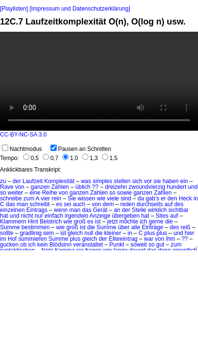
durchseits (149, 204)
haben (170, 181)
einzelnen (12, 210)
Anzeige (99, 215)
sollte (6, 233)
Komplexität (59, 181)
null (88, 233)
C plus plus (152, 233)
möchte (128, 221)
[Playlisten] (14, 8)
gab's (152, 198)
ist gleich (71, 233)
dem (108, 204)
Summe (10, 227)
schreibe (11, 198)
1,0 (70, 158)
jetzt (112, 221)
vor (148, 181)
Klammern (13, 221)
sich (137, 181)
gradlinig (30, 233)
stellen (122, 181)
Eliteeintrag (123, 238)
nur (39, 215)
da (140, 198)
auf (168, 204)
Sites (162, 215)
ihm (170, 238)
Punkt (117, 244)
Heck (185, 198)
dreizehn (116, 187)
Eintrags (37, 210)
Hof (12, 238)
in (130, 233)
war (148, 238)
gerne (156, 221)
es (59, 204)
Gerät (100, 210)
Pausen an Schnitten (80, 149)
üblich (82, 187)
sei (67, 204)
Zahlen (60, 187)
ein (184, 181)
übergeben (125, 215)
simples (102, 181)
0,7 (51, 158)
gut (160, 244)
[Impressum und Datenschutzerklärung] (79, 8)
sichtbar (178, 210)
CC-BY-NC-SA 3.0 (23, 134)
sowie (124, 192)
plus (75, 238)
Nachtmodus (22, 149)
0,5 (31, 158)
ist (98, 221)
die (169, 221)
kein (42, 244)
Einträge (152, 227)
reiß (186, 227)
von (19, 187)
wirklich (157, 210)
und (14, 215)
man (22, 204)
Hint (33, 221)
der (16, 181)
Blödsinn (61, 244)
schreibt (39, 204)
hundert (176, 187)
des (178, 204)
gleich (89, 238)
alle (135, 227)
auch (79, 204)
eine (34, 192)
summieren (32, 238)
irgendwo (76, 215)
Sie (72, 198)
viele (113, 198)
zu (3, 181)
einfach (54, 215)
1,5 (110, 158)
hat (4, 215)
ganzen (40, 187)
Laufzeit (33, 181)
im (3, 238)
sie (157, 181)
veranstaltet (88, 244)
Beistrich (51, 221)
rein (56, 198)
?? (95, 187)
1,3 (90, 158)
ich (143, 221)
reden (127, 204)
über (124, 227)
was (86, 181)
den (172, 198)
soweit (139, 244)
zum (29, 198)
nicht (27, 215)
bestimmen (36, 227)
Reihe (49, 192)
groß (80, 221)
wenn (61, 210)
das (10, 204)
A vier (43, 198)
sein (48, 233)
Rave (6, 187)
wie (101, 198)
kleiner (112, 233)
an (117, 210)
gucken (9, 244)
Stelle (139, 210)
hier (189, 233)
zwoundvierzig (147, 187)
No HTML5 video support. (99, 81)
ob (23, 244)
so (113, 192)
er (163, 198)
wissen (86, 198)
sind (126, 198)
